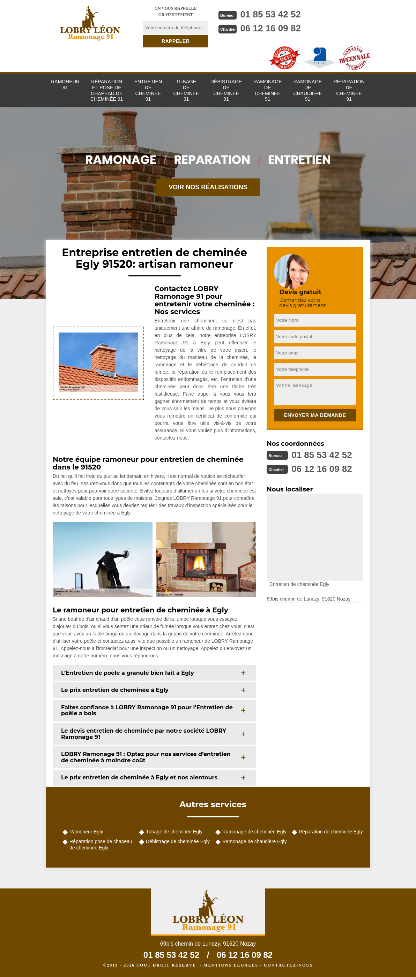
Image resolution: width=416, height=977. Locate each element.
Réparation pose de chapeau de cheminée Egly (100, 844)
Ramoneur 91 (65, 84)
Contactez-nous (288, 965)
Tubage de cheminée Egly (174, 831)
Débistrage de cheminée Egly (178, 841)
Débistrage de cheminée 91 (226, 90)
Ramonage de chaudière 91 (307, 90)
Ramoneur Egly (86, 831)
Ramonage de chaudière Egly (254, 841)
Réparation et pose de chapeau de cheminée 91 (106, 90)
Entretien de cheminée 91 (148, 90)
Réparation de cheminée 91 (349, 90)
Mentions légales (230, 965)
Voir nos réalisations (208, 187)
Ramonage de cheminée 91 (267, 90)
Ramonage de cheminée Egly (254, 831)
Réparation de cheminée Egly (331, 831)
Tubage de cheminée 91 (186, 90)
